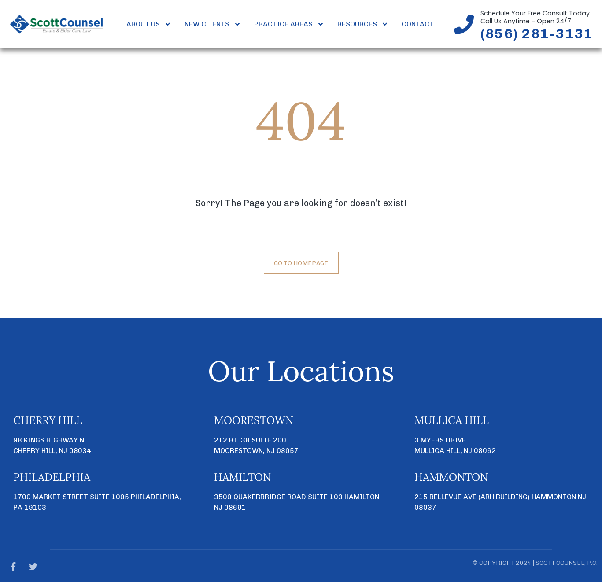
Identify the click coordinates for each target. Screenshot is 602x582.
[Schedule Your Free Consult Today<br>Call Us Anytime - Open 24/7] (464, 24)
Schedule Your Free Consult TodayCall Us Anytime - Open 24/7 (535, 17)
